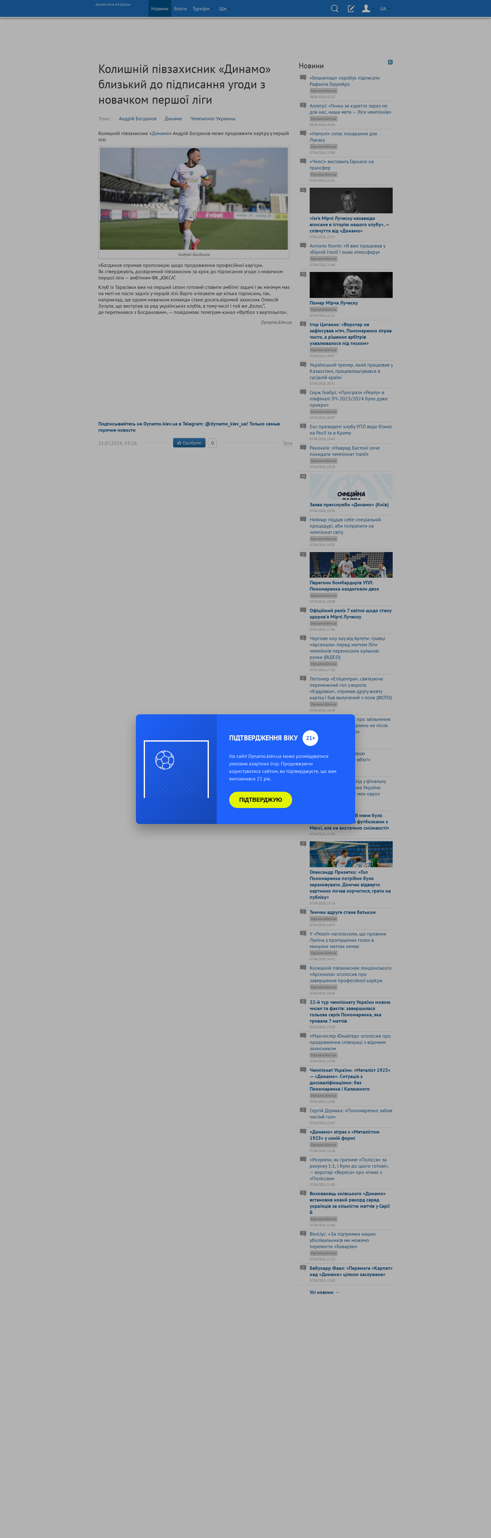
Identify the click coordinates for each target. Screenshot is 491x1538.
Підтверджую (260, 800)
